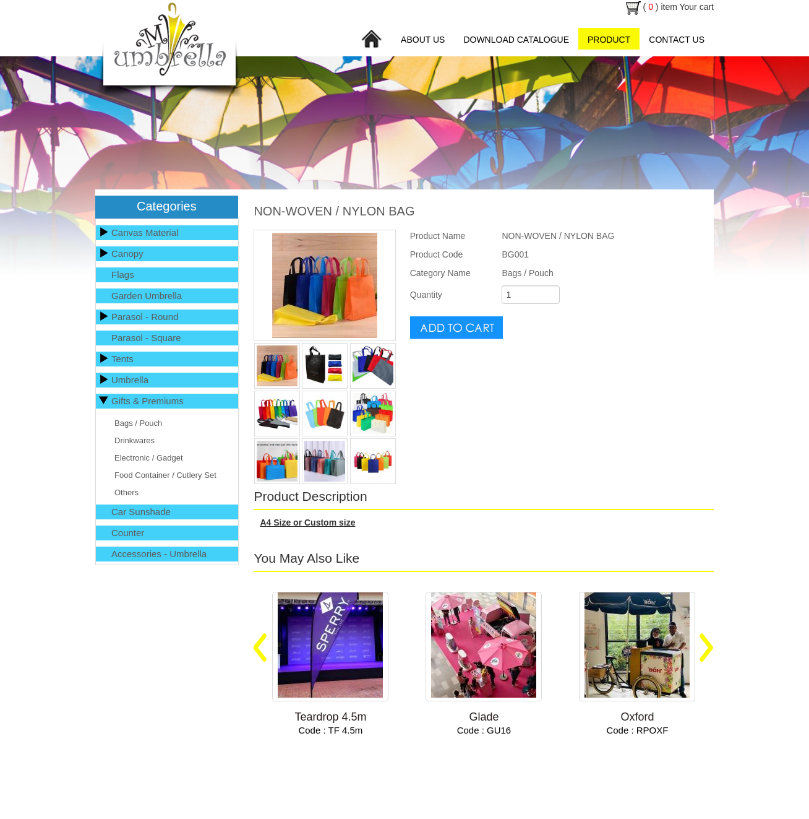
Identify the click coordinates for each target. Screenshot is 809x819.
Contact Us (676, 40)
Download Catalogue (516, 40)
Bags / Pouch (138, 423)
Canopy (127, 253)
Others (126, 492)
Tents (122, 358)
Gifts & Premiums (147, 401)
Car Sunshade (141, 511)
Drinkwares (134, 440)
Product (609, 40)
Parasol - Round (144, 316)
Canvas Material (144, 232)
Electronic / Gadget (148, 457)
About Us (423, 40)
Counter (127, 532)
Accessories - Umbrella (159, 553)
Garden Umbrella (146, 295)
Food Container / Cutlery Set (165, 475)
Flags (122, 274)
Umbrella (129, 380)
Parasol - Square (146, 337)
